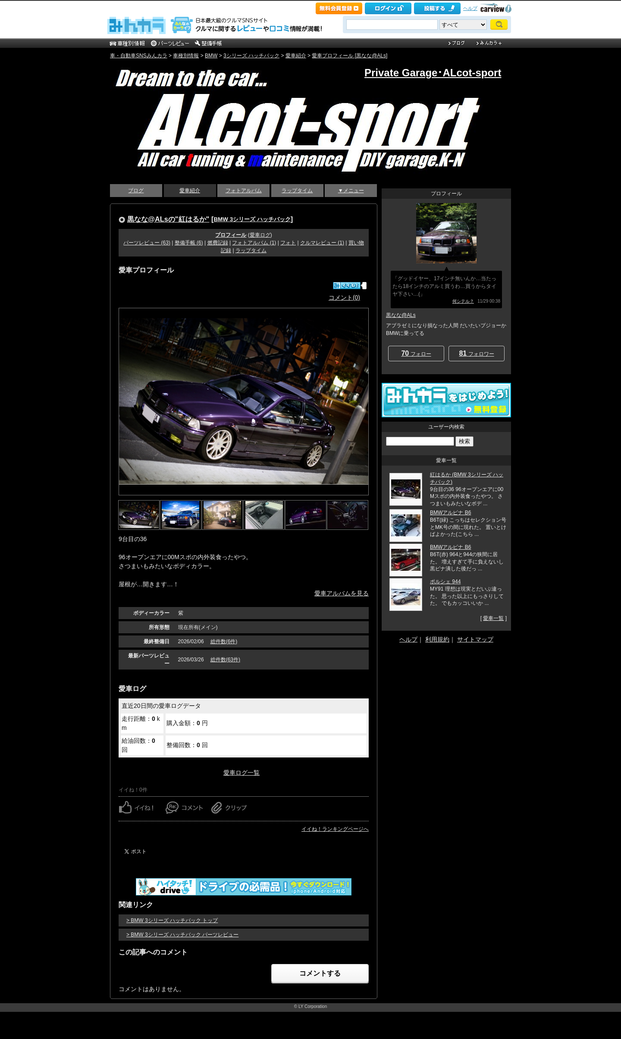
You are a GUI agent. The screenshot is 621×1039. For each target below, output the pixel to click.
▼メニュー (351, 191)
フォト (288, 243)
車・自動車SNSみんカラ (138, 56)
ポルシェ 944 (445, 582)
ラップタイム (297, 191)
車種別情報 (186, 56)
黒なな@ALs (401, 315)
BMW (211, 56)
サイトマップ (475, 639)
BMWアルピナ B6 (450, 513)
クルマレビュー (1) (322, 243)
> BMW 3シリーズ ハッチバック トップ (172, 920)
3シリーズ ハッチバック (251, 56)
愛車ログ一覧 (241, 772)
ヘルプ (470, 8)
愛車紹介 (295, 56)
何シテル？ (463, 301)
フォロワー (476, 353)
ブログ (136, 191)
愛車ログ (260, 235)
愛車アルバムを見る (341, 593)
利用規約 (437, 639)
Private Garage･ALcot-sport (432, 72)
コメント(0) (344, 297)
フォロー (416, 353)
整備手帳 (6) (189, 243)
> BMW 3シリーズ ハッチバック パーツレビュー (182, 935)
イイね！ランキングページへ (335, 829)
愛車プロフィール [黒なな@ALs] (349, 56)
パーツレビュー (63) (146, 243)
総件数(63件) (225, 660)
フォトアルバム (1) (254, 243)
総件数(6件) (224, 641)
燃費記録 (217, 243)
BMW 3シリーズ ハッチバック (251, 219)
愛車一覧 (493, 618)
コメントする (320, 973)
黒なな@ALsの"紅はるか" (168, 219)
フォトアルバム (244, 191)
